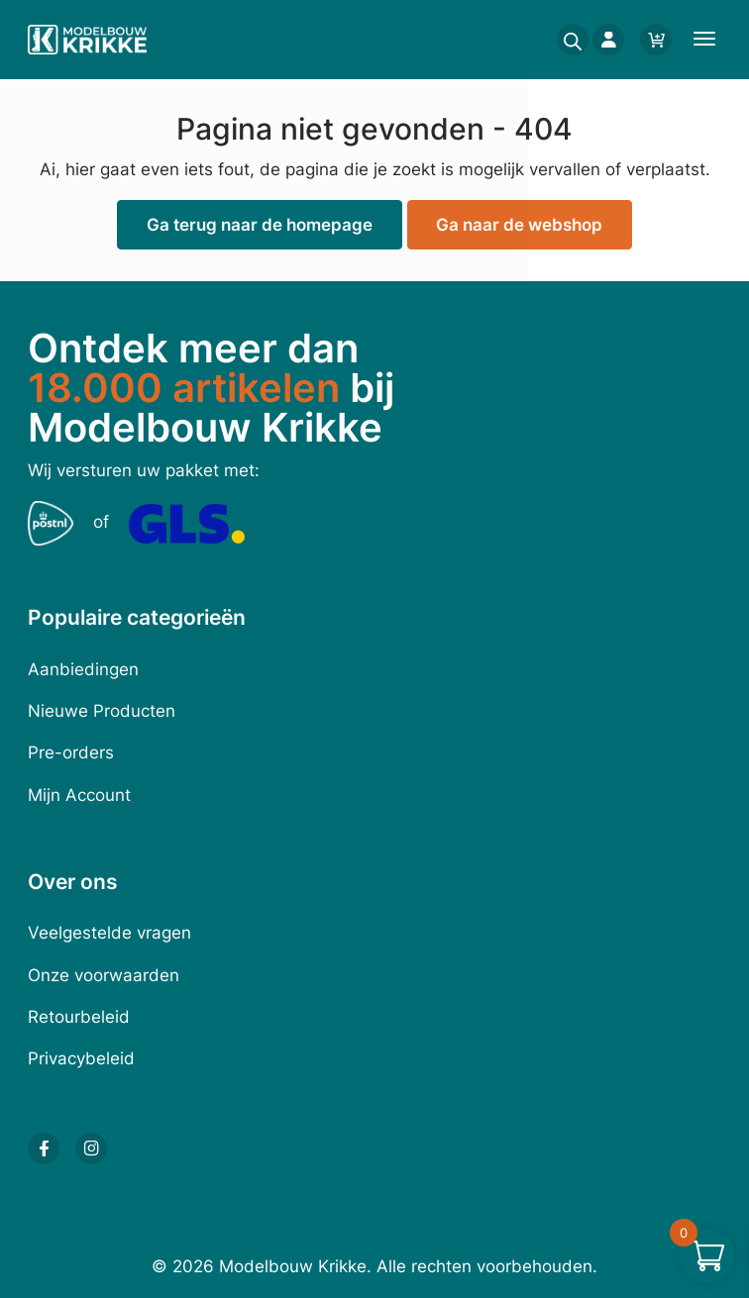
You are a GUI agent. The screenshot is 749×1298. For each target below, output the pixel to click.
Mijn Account (79, 795)
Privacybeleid (81, 1058)
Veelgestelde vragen (109, 933)
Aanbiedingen (83, 669)
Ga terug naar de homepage (260, 225)
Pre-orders (71, 752)
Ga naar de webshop (519, 225)
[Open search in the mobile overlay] (567, 39)
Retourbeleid (79, 1017)
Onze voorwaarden (103, 975)
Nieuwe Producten (101, 711)
